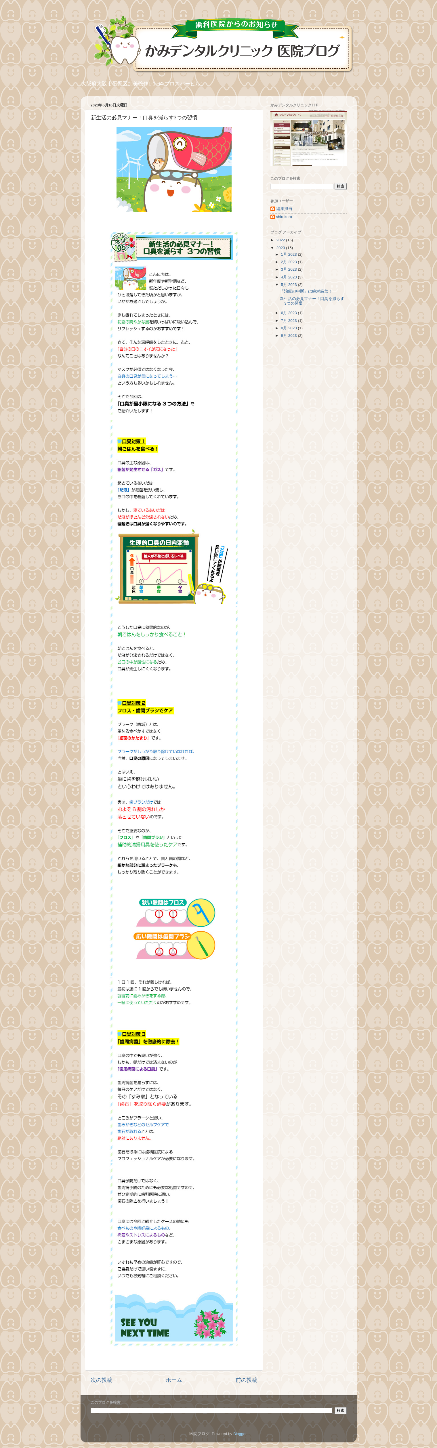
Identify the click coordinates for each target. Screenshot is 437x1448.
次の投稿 (101, 1380)
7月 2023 (289, 320)
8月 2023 (289, 328)
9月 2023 (289, 335)
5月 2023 (289, 284)
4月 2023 (289, 277)
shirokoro (284, 217)
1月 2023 (289, 254)
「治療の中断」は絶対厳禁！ (306, 291)
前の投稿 (246, 1380)
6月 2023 (289, 313)
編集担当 (284, 209)
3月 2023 (289, 269)
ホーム (174, 1380)
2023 (281, 248)
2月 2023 (289, 262)
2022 (281, 240)
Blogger (240, 1434)
